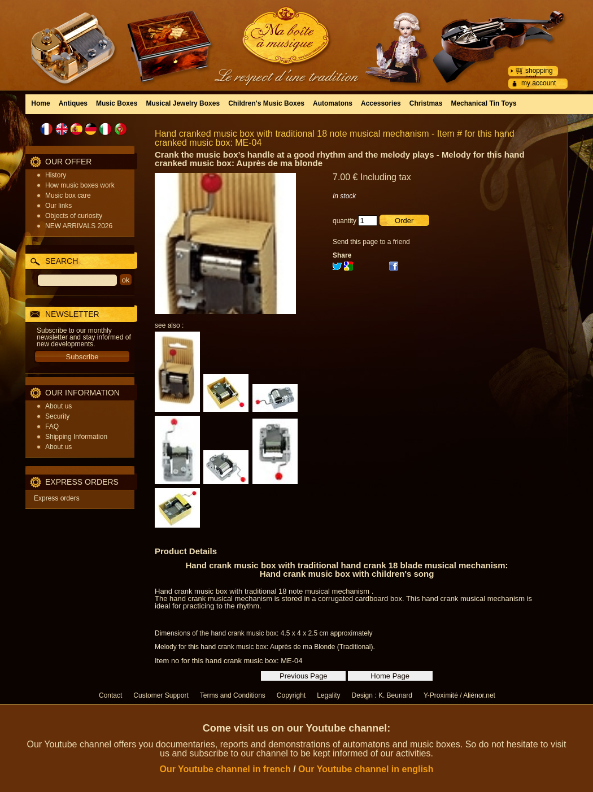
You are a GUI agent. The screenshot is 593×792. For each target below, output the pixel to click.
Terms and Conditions (232, 695)
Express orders (57, 498)
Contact (110, 695)
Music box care (68, 195)
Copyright (291, 695)
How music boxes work (80, 185)
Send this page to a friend (371, 242)
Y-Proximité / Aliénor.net (459, 695)
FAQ (52, 426)
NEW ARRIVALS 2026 (78, 226)
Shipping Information (76, 437)
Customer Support (160, 695)
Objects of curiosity (73, 216)
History (55, 175)
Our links (58, 206)
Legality (328, 695)
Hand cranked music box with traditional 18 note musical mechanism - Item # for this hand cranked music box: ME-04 (334, 138)
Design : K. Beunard (382, 695)
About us (58, 406)
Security (57, 416)
